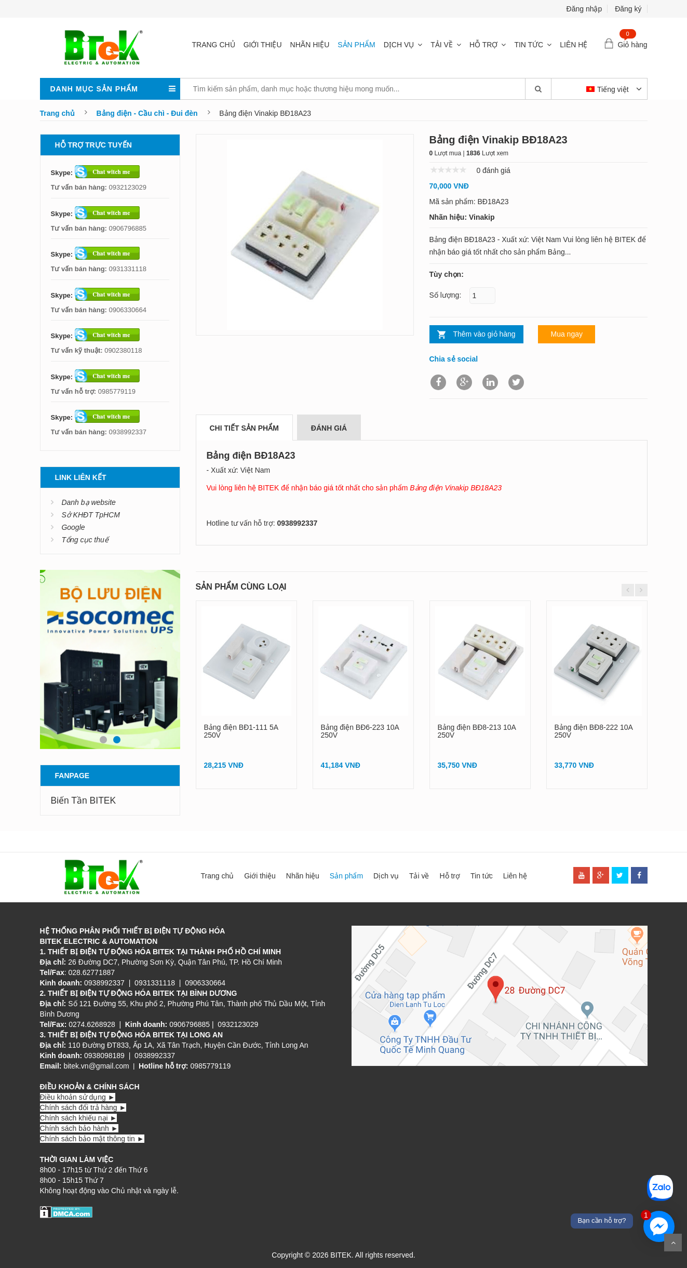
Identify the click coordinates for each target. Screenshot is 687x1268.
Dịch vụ (399, 45)
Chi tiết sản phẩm (244, 428)
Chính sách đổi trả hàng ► (83, 1107)
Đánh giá (329, 428)
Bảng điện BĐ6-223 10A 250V (360, 731)
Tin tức (528, 45)
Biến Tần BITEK (83, 800)
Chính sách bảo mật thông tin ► (92, 1138)
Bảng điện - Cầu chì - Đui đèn (147, 113)
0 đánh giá (493, 170)
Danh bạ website (88, 502)
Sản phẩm (356, 45)
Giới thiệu (263, 45)
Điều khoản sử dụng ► (77, 1097)
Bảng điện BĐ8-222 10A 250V (594, 731)
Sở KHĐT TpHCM (90, 515)
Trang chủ (213, 45)
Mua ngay (566, 334)
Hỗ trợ (483, 45)
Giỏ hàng (632, 45)
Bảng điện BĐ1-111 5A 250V (241, 731)
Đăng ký (628, 9)
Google (73, 527)
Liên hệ (573, 45)
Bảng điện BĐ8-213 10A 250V (477, 731)
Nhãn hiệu (310, 45)
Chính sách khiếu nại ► (78, 1118)
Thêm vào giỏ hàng (484, 334)
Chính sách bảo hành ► (79, 1128)
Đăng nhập (584, 9)
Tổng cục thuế (84, 540)
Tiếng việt (608, 89)
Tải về (441, 45)
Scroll (673, 1242)
